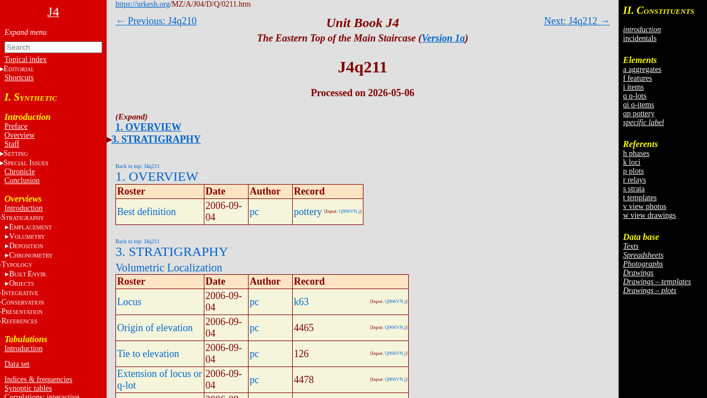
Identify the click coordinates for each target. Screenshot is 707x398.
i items (633, 87)
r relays (634, 180)
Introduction (23, 208)
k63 (301, 301)
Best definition (146, 211)
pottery (308, 211)
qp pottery (639, 113)
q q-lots (634, 96)
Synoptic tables (28, 388)
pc (254, 211)
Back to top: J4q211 (137, 166)
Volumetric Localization (168, 267)
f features (637, 78)
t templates (640, 197)
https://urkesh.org (142, 4)
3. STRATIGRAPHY (156, 139)
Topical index (25, 59)
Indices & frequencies (38, 379)
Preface (16, 126)
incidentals (640, 38)
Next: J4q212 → (577, 21)
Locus (129, 301)
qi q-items (638, 105)
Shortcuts (19, 78)
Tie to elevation (148, 353)
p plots (633, 171)
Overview (19, 135)
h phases (636, 153)
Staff (11, 144)
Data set (16, 364)
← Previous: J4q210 (156, 21)
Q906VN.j (349, 211)
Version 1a (443, 38)
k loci (632, 162)
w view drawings (649, 215)
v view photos (645, 206)
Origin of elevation (155, 327)
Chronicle (19, 171)
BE (28, 274)
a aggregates (642, 69)
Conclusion (22, 180)
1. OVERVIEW (148, 127)
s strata (634, 189)
